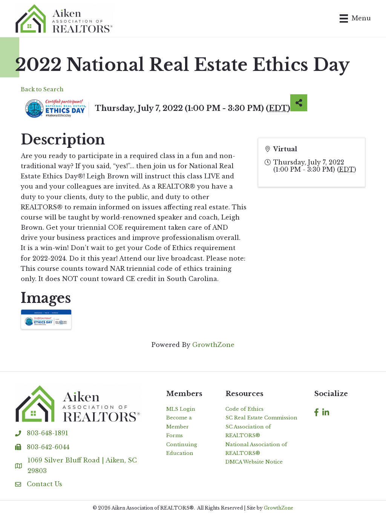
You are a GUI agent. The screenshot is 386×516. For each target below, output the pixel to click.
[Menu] (355, 18)
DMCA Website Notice (254, 462)
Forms (174, 435)
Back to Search (42, 89)
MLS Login (180, 409)
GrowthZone (213, 345)
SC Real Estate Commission (261, 418)
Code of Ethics (244, 409)
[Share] (298, 102)
